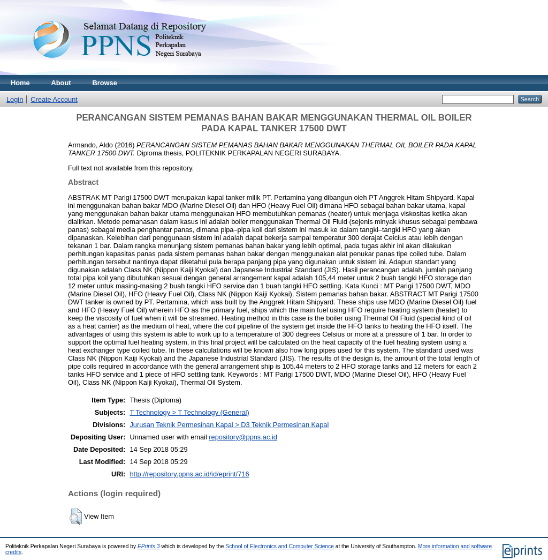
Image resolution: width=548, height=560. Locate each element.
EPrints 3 (149, 546)
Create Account (54, 99)
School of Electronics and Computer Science (279, 546)
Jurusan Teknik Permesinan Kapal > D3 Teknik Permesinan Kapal (229, 425)
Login (14, 99)
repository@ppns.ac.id (243, 437)
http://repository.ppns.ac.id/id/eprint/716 (189, 474)
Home (20, 83)
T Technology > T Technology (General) (189, 412)
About (61, 83)
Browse (105, 83)
